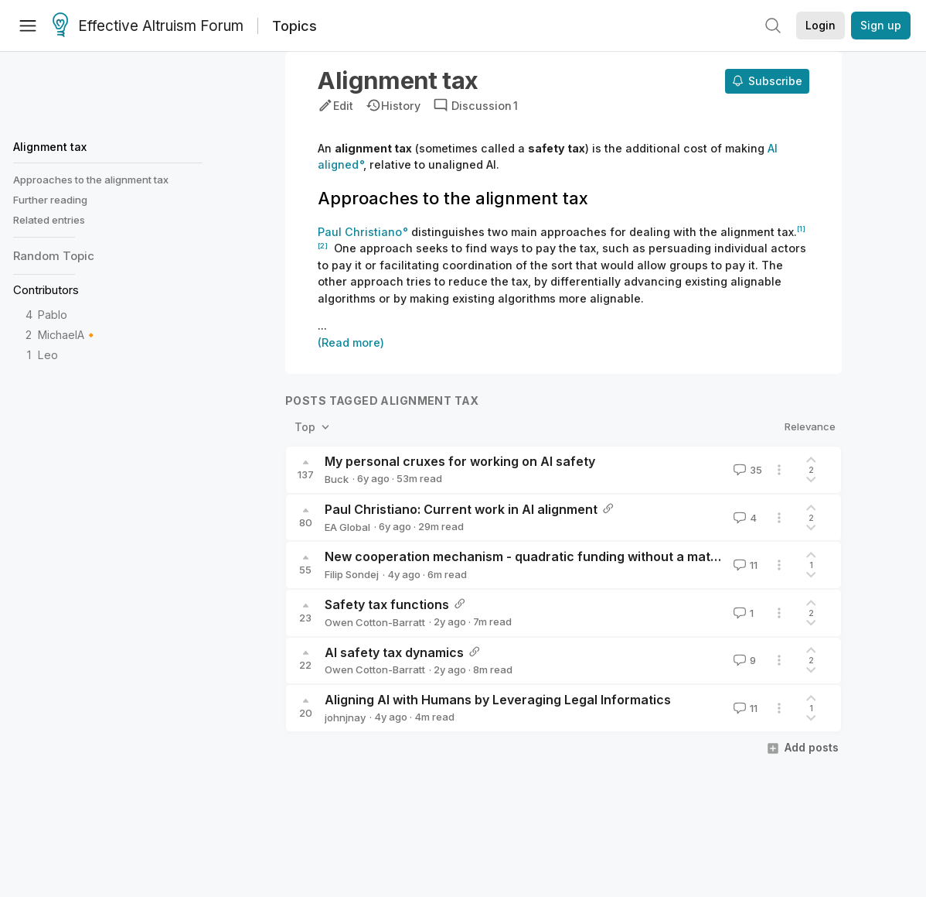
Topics (294, 26)
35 (746, 470)
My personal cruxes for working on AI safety (460, 461)
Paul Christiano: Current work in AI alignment (461, 509)
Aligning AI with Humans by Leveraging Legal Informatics (498, 699)
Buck (337, 479)
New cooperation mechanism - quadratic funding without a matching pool (549, 556)
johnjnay (345, 717)
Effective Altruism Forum (148, 26)
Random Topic (53, 256)
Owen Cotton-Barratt (375, 622)
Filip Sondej (352, 574)
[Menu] (27, 25)
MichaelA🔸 (68, 334)
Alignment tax (50, 146)
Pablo (52, 314)
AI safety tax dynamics (394, 652)
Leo (48, 354)
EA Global (347, 527)
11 (743, 565)
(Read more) (351, 342)
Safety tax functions (387, 604)
